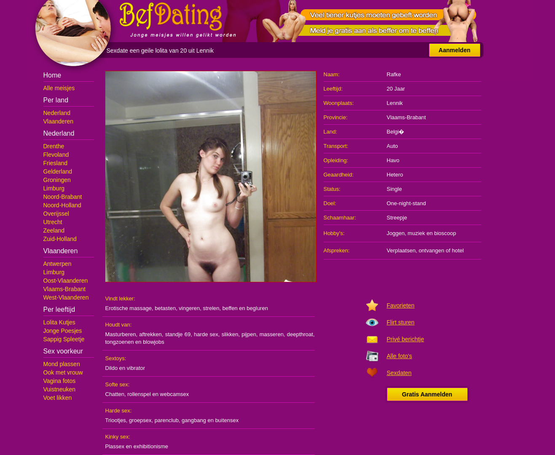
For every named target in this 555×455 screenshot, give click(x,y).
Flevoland (56, 154)
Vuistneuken (59, 389)
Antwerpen (57, 263)
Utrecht (52, 222)
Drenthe (53, 146)
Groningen (57, 180)
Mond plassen (61, 364)
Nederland (57, 113)
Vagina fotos (59, 380)
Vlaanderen (58, 121)
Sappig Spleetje (64, 339)
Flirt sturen (401, 322)
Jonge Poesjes (62, 330)
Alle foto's (399, 356)
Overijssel (56, 213)
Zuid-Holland (60, 239)
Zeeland (54, 230)
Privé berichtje (405, 339)
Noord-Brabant (62, 196)
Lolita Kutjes (59, 322)
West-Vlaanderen (66, 297)
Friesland (55, 163)
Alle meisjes (59, 88)
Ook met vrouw (63, 372)
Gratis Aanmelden (427, 394)
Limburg (54, 188)
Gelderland (57, 171)
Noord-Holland (62, 205)
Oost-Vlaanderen (65, 280)
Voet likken (57, 397)
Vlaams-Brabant (64, 289)
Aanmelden (454, 50)
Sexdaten (399, 372)
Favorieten (401, 305)
